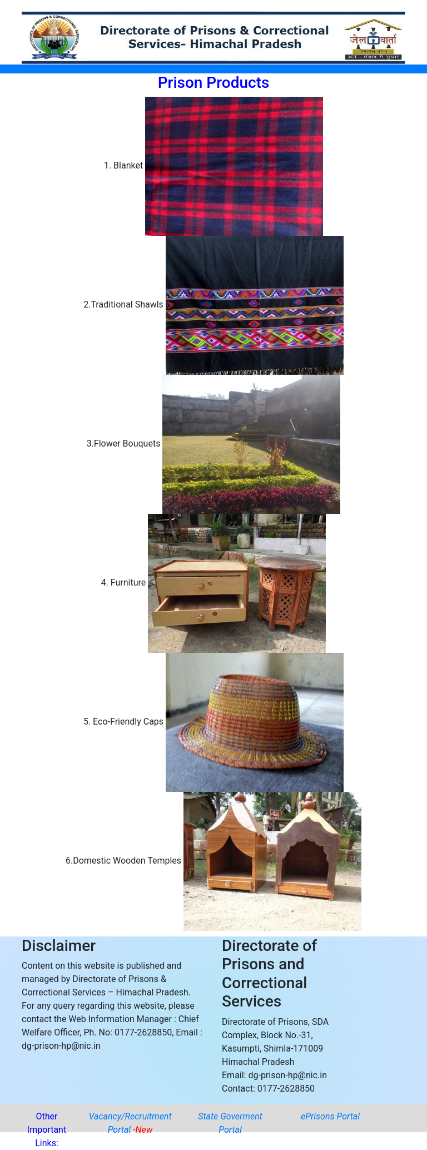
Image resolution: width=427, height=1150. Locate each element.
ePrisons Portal (330, 1116)
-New (142, 1129)
